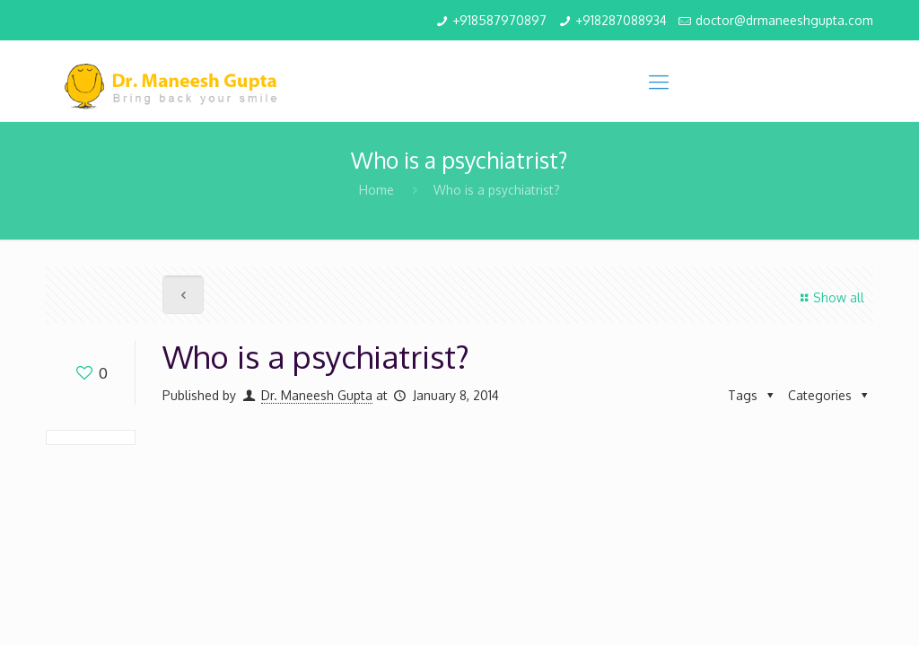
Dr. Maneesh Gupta (316, 395)
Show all (829, 297)
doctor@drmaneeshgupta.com (784, 20)
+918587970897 (499, 20)
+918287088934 (621, 20)
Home (376, 189)
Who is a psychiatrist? (496, 189)
